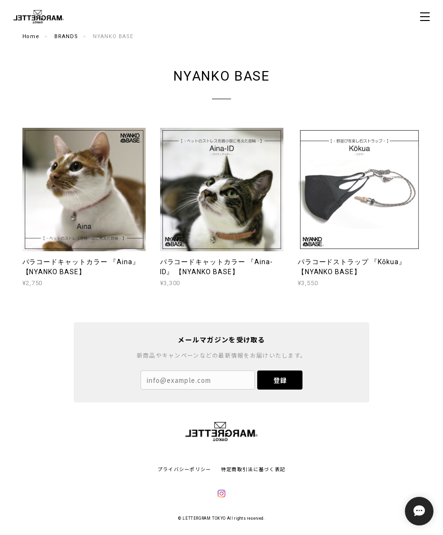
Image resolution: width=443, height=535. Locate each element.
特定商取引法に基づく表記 (253, 469)
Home (31, 36)
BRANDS (66, 36)
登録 (280, 380)
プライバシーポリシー (184, 469)
